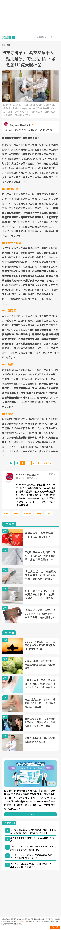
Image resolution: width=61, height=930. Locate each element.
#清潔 (48, 513)
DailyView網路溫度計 (20, 125)
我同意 (55, 927)
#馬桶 (38, 513)
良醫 (3, 45)
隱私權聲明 (21, 921)
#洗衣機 (27, 513)
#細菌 (6, 513)
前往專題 (30, 814)
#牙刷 (16, 513)
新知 (8, 45)
